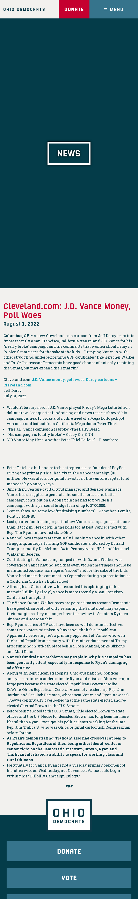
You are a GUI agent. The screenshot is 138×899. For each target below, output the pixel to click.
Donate (74, 9)
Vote (69, 877)
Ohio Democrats (24, 9)
